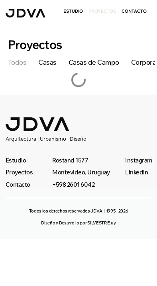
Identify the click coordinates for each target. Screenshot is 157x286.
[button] (78, 211)
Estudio (73, 11)
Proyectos (102, 11)
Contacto (134, 11)
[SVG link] (25, 13)
